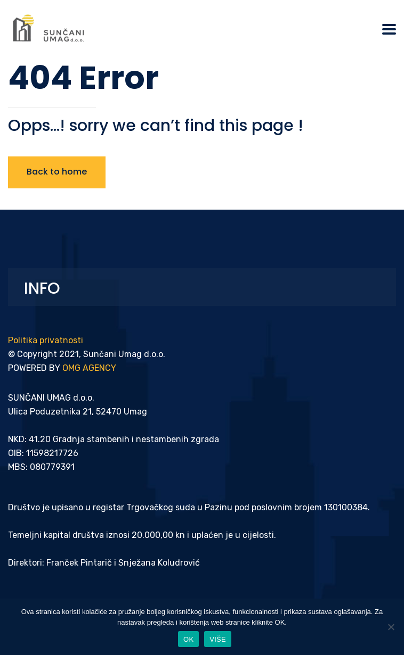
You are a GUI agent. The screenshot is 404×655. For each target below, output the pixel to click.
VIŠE (217, 639)
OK (188, 639)
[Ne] (390, 626)
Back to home (57, 171)
